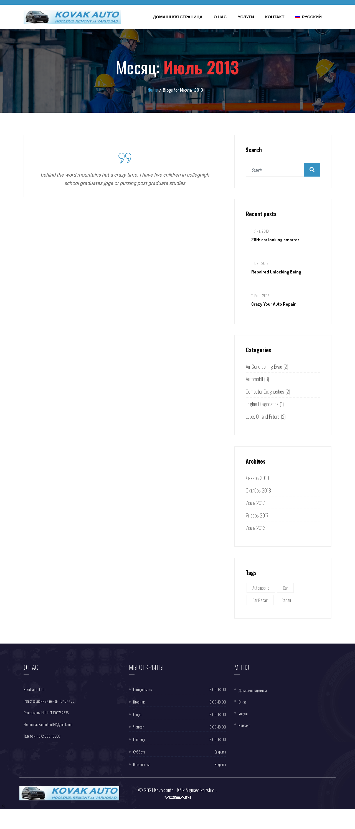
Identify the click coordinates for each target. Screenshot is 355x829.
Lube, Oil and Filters (263, 416)
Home (153, 89)
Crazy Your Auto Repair (273, 304)
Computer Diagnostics (265, 391)
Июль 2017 (255, 502)
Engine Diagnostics (262, 404)
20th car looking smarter (275, 239)
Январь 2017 (257, 515)
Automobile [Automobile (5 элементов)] (260, 588)
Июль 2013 (255, 527)
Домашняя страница (178, 16)
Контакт (274, 16)
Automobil (254, 379)
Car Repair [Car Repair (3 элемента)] (260, 600)
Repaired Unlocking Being (276, 272)
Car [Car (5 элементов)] (285, 588)
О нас (220, 16)
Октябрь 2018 (258, 490)
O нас (242, 702)
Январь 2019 (257, 477)
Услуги (246, 16)
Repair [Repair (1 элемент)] (286, 600)
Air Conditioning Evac (264, 366)
